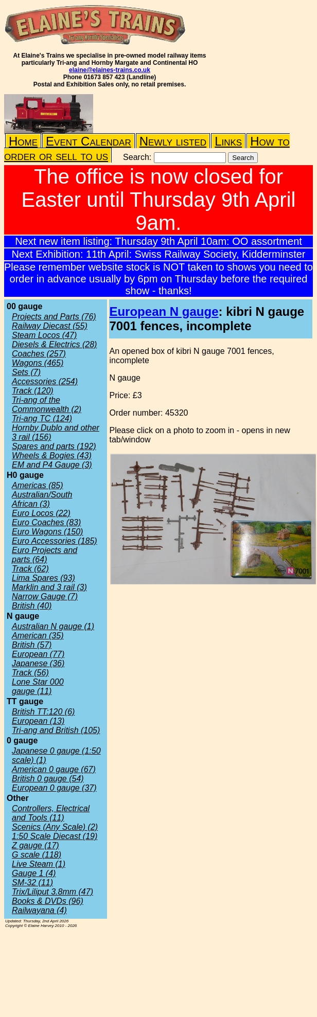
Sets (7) (26, 372)
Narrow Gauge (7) (45, 596)
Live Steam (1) (38, 864)
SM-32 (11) (32, 882)
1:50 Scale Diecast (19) (54, 836)
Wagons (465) (37, 363)
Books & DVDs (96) (47, 901)
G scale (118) (36, 854)
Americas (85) (37, 485)
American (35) (37, 635)
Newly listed (172, 141)
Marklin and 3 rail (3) (49, 587)
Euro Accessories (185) (54, 541)
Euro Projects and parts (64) (44, 555)
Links (228, 141)
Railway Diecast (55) (49, 326)
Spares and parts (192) (54, 446)
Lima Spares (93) (43, 578)
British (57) (31, 644)
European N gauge (163, 311)
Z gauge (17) (35, 845)
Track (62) (30, 568)
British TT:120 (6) (43, 711)
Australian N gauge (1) (53, 626)
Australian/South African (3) (42, 499)
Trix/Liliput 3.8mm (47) (52, 891)
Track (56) (30, 672)
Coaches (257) (39, 353)
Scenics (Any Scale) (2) (55, 827)
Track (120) (33, 390)
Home (23, 141)
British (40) (31, 605)
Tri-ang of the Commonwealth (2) (46, 405)
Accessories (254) (45, 381)
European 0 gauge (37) (54, 787)
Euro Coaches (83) (46, 522)
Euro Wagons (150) (47, 531)
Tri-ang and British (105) (56, 730)
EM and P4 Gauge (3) (52, 464)
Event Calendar (88, 141)
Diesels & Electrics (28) (54, 344)
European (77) (38, 654)
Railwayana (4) (39, 910)
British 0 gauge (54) (48, 778)
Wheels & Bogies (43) (52, 455)
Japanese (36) (38, 663)
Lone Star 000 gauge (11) (38, 686)
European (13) (38, 721)
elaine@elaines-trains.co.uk (109, 70)
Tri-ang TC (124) (42, 418)
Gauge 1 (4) (34, 873)
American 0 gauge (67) (54, 769)
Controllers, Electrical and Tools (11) (51, 813)
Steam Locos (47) (44, 335)
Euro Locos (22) (41, 513)
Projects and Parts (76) (54, 316)
